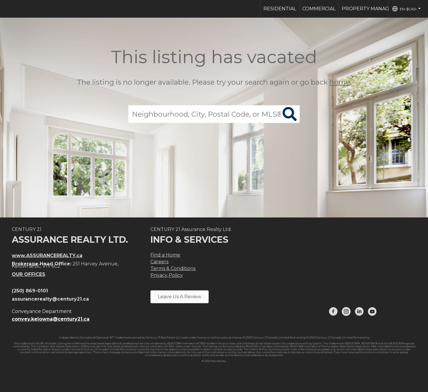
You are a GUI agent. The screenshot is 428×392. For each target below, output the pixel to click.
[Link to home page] (7, 9)
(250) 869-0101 (30, 291)
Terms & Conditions (172, 268)
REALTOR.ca (253, 346)
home (339, 82)
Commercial (319, 8)
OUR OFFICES (28, 274)
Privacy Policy (166, 275)
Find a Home (165, 255)
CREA (202, 343)
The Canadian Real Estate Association (345, 346)
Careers (159, 261)
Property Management (374, 8)
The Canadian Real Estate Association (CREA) (60, 346)
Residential (279, 8)
